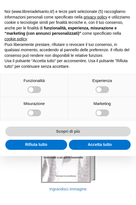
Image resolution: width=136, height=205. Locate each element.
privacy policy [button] (95, 17)
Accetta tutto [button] (100, 144)
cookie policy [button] (15, 39)
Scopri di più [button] (68, 131)
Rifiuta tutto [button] (36, 144)
